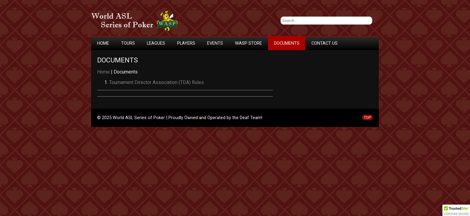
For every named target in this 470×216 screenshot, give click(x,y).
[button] (456, 210)
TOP (367, 117)
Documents (286, 43)
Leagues (156, 43)
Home (103, 43)
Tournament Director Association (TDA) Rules (156, 82)
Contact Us (324, 43)
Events (215, 43)
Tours (128, 43)
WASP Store (248, 43)
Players (186, 43)
